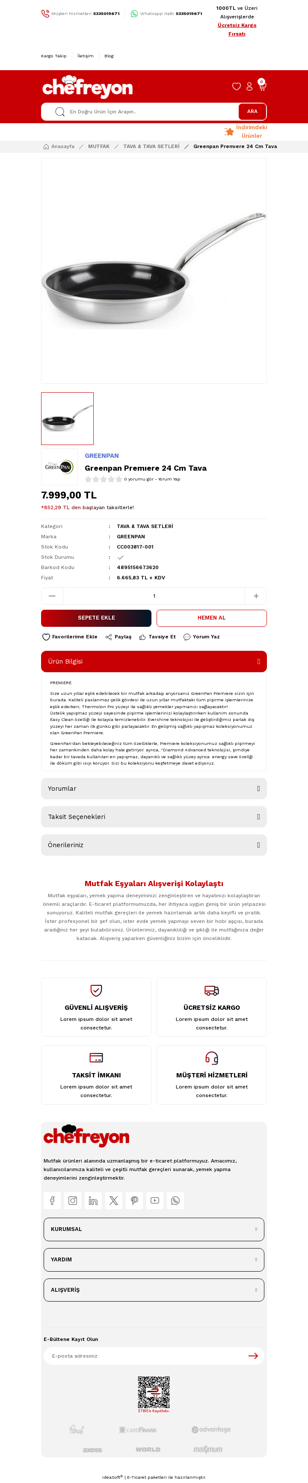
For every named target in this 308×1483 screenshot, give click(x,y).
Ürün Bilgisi (65, 661)
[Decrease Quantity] (52, 596)
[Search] (154, 112)
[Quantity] (154, 596)
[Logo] (88, 86)
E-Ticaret (136, 1477)
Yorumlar (62, 788)
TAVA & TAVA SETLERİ (145, 526)
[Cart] (262, 86)
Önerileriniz (65, 845)
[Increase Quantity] (256, 596)
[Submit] (253, 1356)
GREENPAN (102, 456)
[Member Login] (249, 86)
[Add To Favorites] (69, 637)
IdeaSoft (112, 1477)
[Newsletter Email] (154, 1356)
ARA (252, 111)
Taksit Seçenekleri (76, 817)
